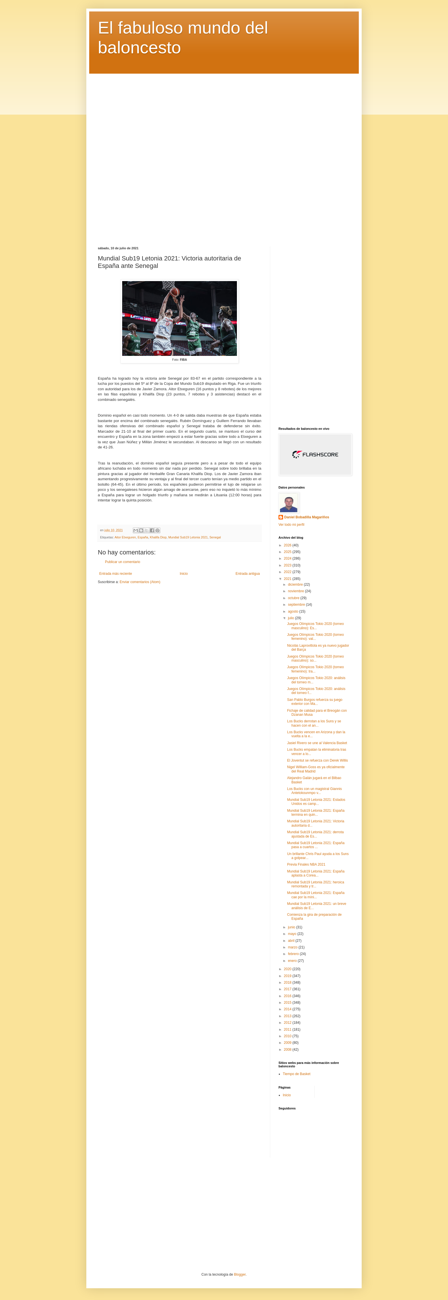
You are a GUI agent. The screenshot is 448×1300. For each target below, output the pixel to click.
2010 (288, 1036)
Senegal (215, 537)
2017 (288, 989)
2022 (288, 572)
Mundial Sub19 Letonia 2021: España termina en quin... (315, 813)
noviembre (296, 591)
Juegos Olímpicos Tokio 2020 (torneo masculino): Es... (315, 626)
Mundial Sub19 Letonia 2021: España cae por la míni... (315, 895)
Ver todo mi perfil (291, 525)
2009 (288, 1043)
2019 (288, 976)
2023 (288, 565)
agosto (293, 611)
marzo (293, 947)
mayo (292, 934)
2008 (288, 1050)
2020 (288, 969)
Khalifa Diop (158, 537)
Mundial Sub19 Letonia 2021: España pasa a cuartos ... (315, 845)
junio (292, 927)
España (143, 537)
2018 (288, 983)
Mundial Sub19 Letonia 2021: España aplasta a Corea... (315, 873)
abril (291, 941)
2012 (288, 1023)
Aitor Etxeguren (125, 537)
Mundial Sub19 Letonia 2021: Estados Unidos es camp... (316, 802)
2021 (288, 579)
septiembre (297, 605)
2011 (288, 1030)
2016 (288, 996)
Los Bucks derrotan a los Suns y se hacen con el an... (314, 723)
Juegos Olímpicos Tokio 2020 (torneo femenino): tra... (315, 669)
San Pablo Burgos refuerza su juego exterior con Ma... (314, 702)
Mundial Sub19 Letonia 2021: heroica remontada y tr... (315, 884)
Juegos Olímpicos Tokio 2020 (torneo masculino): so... (315, 658)
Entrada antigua (247, 574)
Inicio (184, 574)
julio (291, 618)
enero (293, 961)
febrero (294, 954)
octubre (294, 598)
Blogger (240, 1274)
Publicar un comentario (122, 562)
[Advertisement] (224, 156)
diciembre (296, 585)
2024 (288, 558)
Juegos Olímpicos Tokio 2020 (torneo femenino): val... (315, 637)
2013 (288, 1016)
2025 (288, 552)
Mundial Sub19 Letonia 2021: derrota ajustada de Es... (315, 834)
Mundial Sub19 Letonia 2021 (188, 537)
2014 (288, 1009)
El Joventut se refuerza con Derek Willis (317, 760)
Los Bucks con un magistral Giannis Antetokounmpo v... (314, 791)
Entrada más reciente (115, 574)
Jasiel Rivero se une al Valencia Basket (317, 743)
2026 (288, 545)
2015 (288, 1003)
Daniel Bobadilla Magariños (306, 517)
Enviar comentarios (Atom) (140, 582)
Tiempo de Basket (296, 1074)
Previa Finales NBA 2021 (306, 864)
